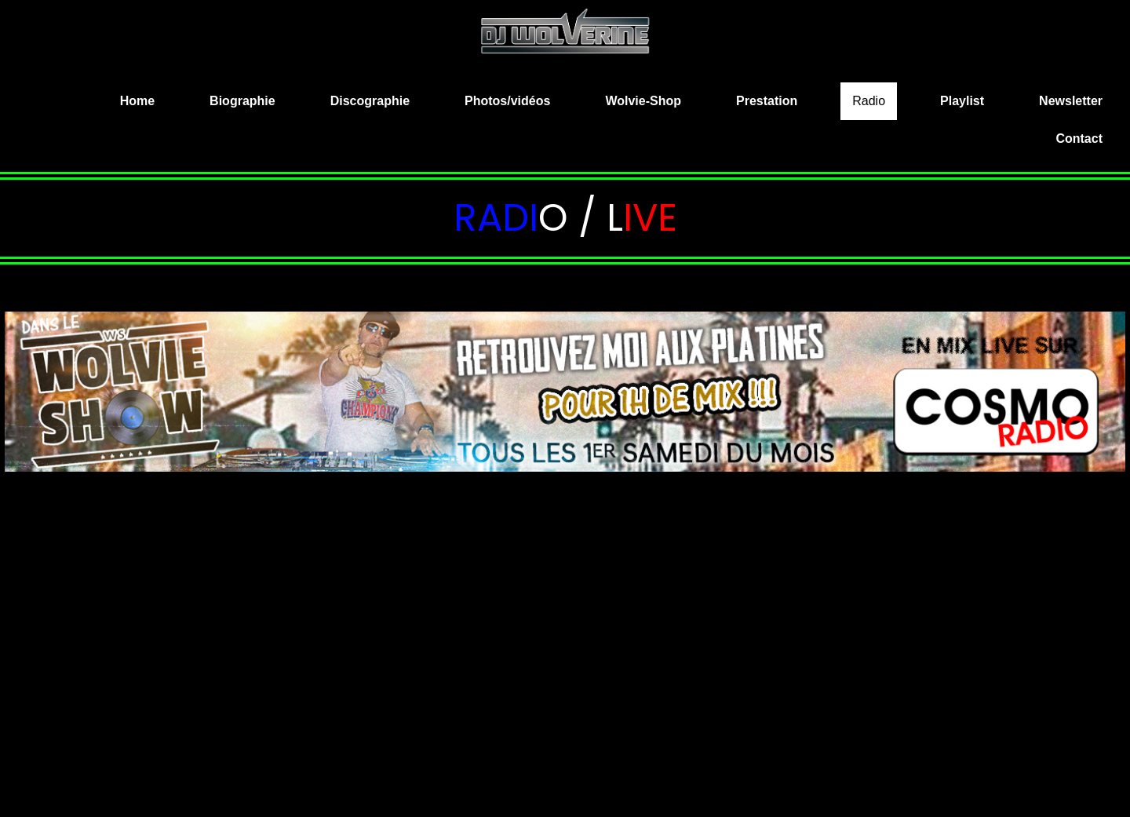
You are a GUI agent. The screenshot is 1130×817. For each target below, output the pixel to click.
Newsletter (1071, 101)
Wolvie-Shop (643, 101)
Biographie (242, 101)
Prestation (766, 101)
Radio (868, 101)
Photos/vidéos (507, 101)
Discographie (370, 101)
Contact (1079, 138)
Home (137, 101)
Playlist (962, 101)
